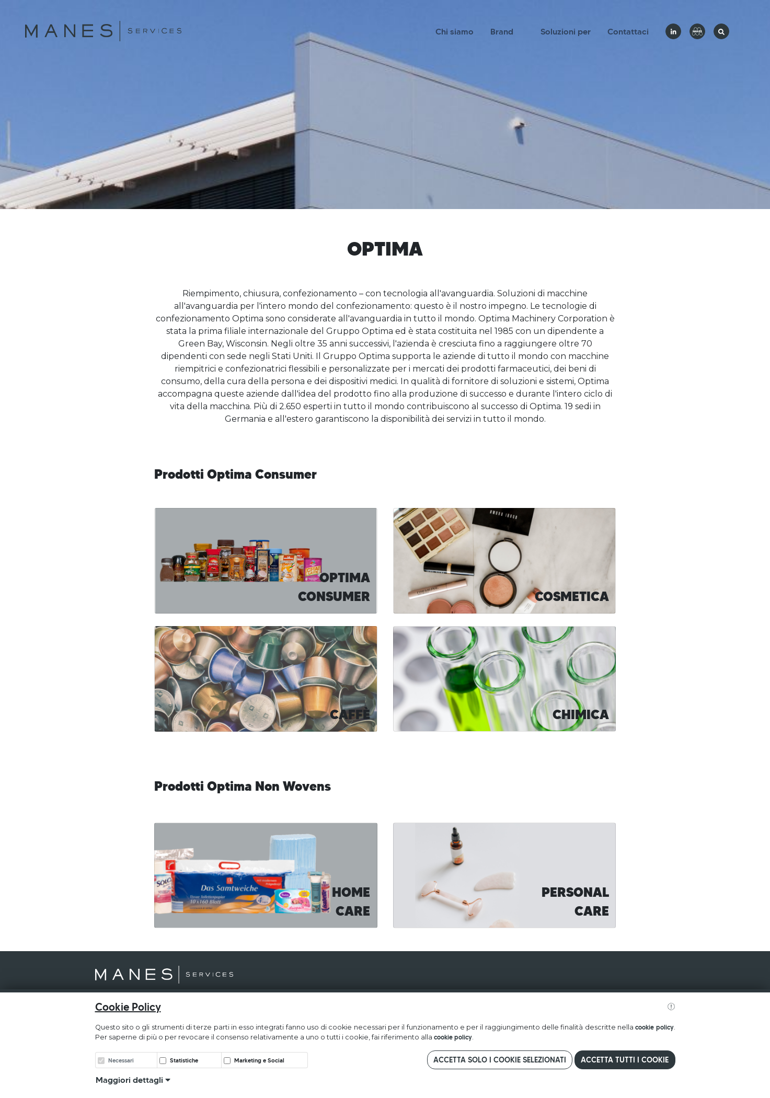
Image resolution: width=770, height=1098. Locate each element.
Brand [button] (501, 31)
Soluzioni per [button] (566, 31)
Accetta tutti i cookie (625, 1060)
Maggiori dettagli (133, 1079)
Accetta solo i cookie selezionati (499, 1060)
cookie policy (654, 1027)
